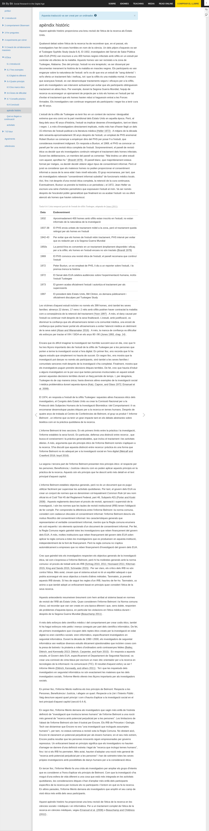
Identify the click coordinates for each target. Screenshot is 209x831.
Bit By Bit (23, 3)
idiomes (124, 3)
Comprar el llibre (188, 3)
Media (151, 3)
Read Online (166, 3)
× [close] (135, 15)
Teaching (138, 3)
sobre (112, 3)
